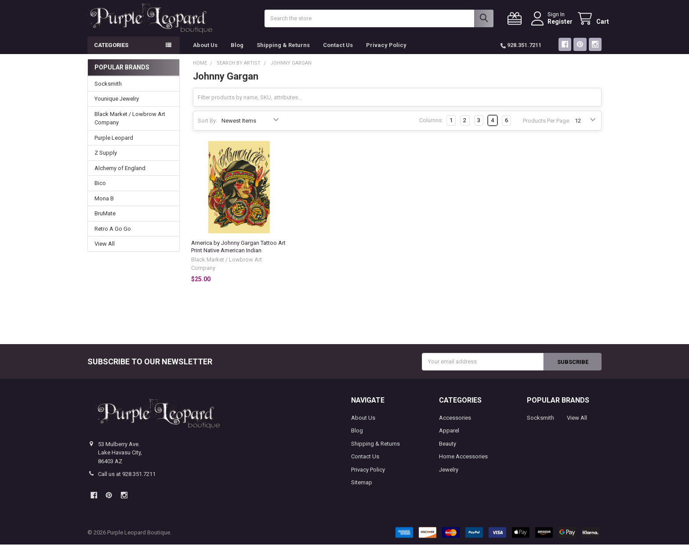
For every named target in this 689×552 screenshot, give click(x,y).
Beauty (447, 451)
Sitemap (361, 490)
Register (552, 25)
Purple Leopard (113, 145)
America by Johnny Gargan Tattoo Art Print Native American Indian (238, 254)
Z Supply (105, 160)
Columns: (431, 127)
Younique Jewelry (116, 106)
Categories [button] (111, 52)
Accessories (455, 425)
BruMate (105, 221)
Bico (100, 190)
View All (104, 251)
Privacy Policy (386, 52)
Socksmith (108, 91)
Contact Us (338, 52)
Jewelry (448, 477)
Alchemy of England (119, 175)
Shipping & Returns (283, 52)
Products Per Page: (546, 127)
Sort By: (207, 127)
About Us (205, 52)
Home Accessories (463, 464)
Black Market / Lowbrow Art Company (129, 126)
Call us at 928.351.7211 (127, 481)
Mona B (104, 206)
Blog (237, 52)
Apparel (449, 438)
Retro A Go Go (112, 236)
